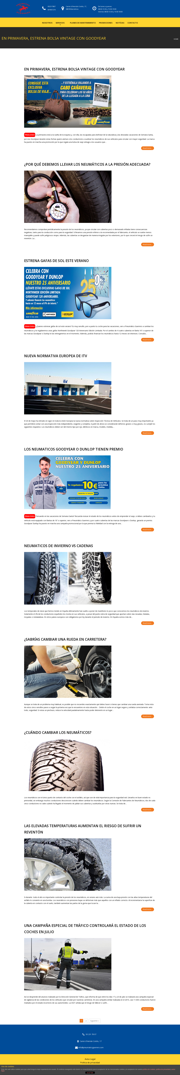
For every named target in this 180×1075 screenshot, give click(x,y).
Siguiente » (94, 1021)
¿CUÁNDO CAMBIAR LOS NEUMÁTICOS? (57, 732)
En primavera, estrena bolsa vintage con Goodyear (74, 69)
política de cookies (149, 1069)
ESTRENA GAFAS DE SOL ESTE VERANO (56, 260)
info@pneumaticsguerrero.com (89, 1047)
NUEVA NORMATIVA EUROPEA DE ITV (55, 355)
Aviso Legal (90, 1059)
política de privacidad (163, 1069)
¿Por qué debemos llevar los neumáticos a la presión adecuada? (87, 164)
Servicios (60, 22)
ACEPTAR (90, 1072)
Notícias (120, 22)
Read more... (147, 148)
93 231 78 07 (89, 1034)
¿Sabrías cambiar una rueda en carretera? (65, 639)
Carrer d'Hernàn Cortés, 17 (89, 1041)
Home (176, 39)
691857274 (52, 10)
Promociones (105, 22)
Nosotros (47, 22)
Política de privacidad (90, 1062)
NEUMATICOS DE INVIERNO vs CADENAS (58, 545)
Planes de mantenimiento (83, 22)
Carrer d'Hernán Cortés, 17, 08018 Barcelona (76, 7)
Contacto (133, 22)
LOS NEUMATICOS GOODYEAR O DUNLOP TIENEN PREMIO (73, 449)
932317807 (52, 6)
